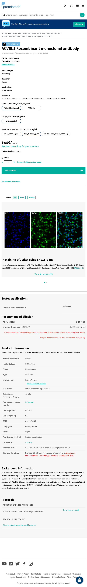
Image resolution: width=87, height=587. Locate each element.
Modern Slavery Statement (38, 577)
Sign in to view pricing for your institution (20, 146)
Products (13, 33)
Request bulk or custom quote (29, 162)
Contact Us (10, 574)
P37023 (28, 442)
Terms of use (36, 574)
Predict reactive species (36, 383)
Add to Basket (10, 170)
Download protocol (71, 510)
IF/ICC (22, 198)
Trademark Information (72, 574)
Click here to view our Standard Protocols (19, 525)
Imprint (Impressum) (17, 577)
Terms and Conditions (51, 574)
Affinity (31, 198)
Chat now (79, 24)
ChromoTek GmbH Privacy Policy (65, 577)
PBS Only (31, 108)
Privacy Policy (23, 574)
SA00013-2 (78, 268)
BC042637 (29, 402)
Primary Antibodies (27, 33)
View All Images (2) (43, 274)
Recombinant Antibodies (49, 33)
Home (4, 33)
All (15, 198)
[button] (79, 580)
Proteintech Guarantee (11, 181)
